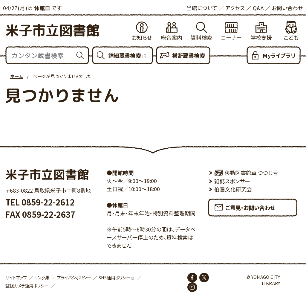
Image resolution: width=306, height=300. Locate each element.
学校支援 (261, 37)
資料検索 (201, 37)
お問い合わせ (287, 8)
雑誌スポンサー (232, 181)
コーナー (231, 37)
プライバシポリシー (74, 277)
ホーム (16, 76)
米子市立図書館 (52, 30)
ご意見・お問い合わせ (244, 205)
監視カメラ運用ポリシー (26, 285)
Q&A (258, 8)
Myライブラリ (279, 55)
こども (291, 37)
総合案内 (171, 37)
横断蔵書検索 (188, 55)
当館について (201, 8)
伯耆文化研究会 (233, 189)
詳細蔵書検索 (124, 55)
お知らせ (142, 37)
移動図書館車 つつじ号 (246, 172)
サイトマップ (16, 277)
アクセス (235, 8)
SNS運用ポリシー (114, 277)
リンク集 (41, 277)
